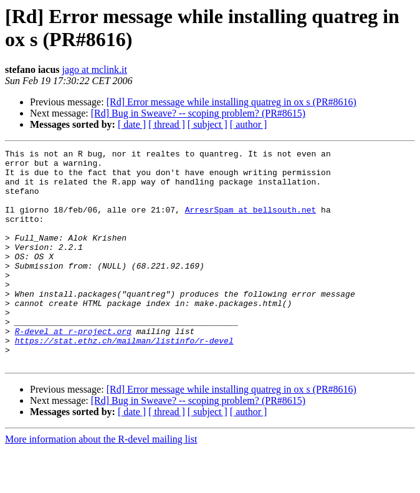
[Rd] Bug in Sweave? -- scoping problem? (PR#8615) (198, 113)
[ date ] (132, 124)
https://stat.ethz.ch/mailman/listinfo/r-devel (124, 379)
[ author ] (248, 124)
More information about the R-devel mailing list (101, 482)
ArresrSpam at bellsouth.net (251, 222)
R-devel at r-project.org (73, 368)
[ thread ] (166, 124)
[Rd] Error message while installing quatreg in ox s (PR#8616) (231, 102)
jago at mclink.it (94, 69)
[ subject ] (207, 124)
